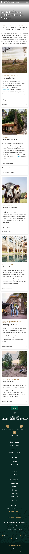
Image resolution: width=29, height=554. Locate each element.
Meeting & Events (14, 452)
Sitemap (7, 548)
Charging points (21, 427)
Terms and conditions (9, 551)
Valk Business (14, 497)
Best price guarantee (7, 427)
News (14, 468)
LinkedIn (23, 536)
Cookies (17, 548)
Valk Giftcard (14, 490)
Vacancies (14, 474)
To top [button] (15, 408)
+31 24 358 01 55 (14, 511)
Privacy (12, 548)
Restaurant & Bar (15, 449)
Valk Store (14, 493)
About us (14, 471)
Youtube (14, 539)
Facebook (6, 536)
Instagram (15, 536)
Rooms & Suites (14, 445)
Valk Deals (14, 487)
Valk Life (14, 500)
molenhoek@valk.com (14, 517)
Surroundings (14, 464)
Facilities (14, 461)
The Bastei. (17, 156)
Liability (22, 548)
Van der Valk (14, 433)
